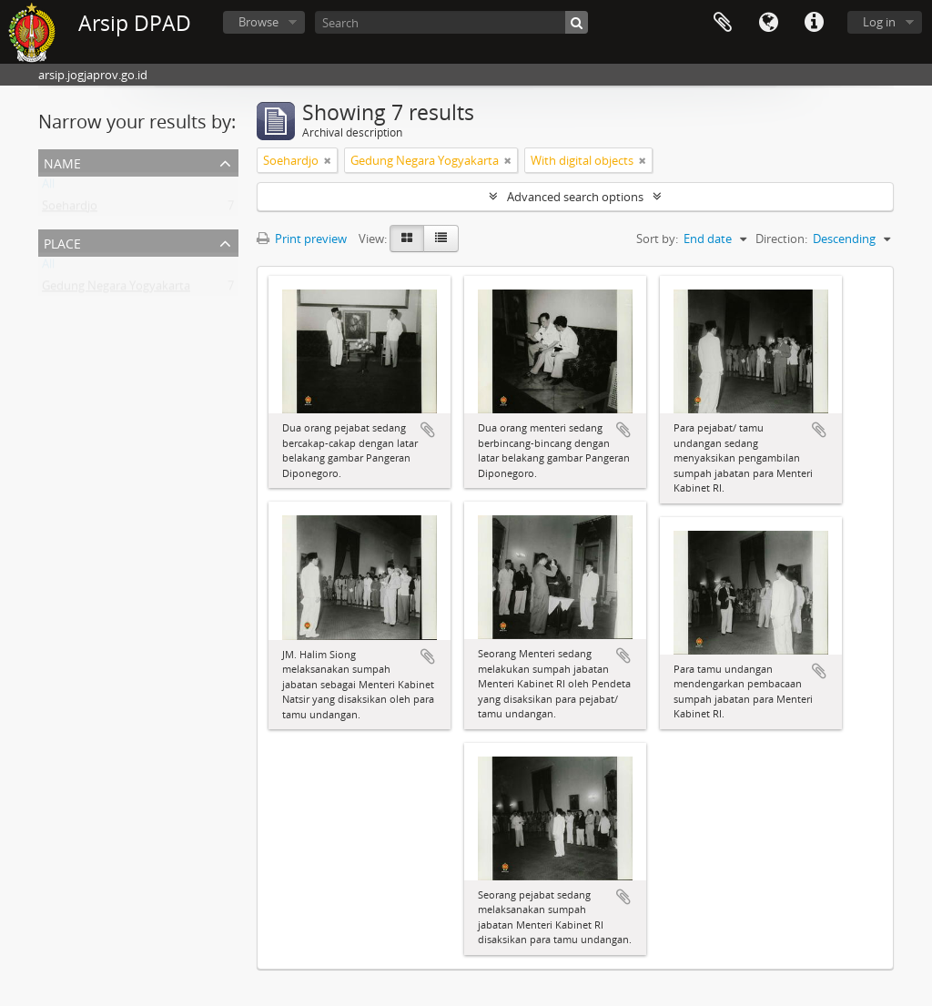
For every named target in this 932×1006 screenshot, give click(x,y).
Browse (258, 22)
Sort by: (657, 238)
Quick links (813, 23)
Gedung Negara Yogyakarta (116, 289)
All (48, 187)
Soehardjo (69, 209)
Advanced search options (575, 196)
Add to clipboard (428, 430)
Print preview (302, 238)
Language (768, 23)
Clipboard (722, 23)
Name (62, 161)
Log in (879, 22)
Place (62, 241)
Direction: (781, 238)
